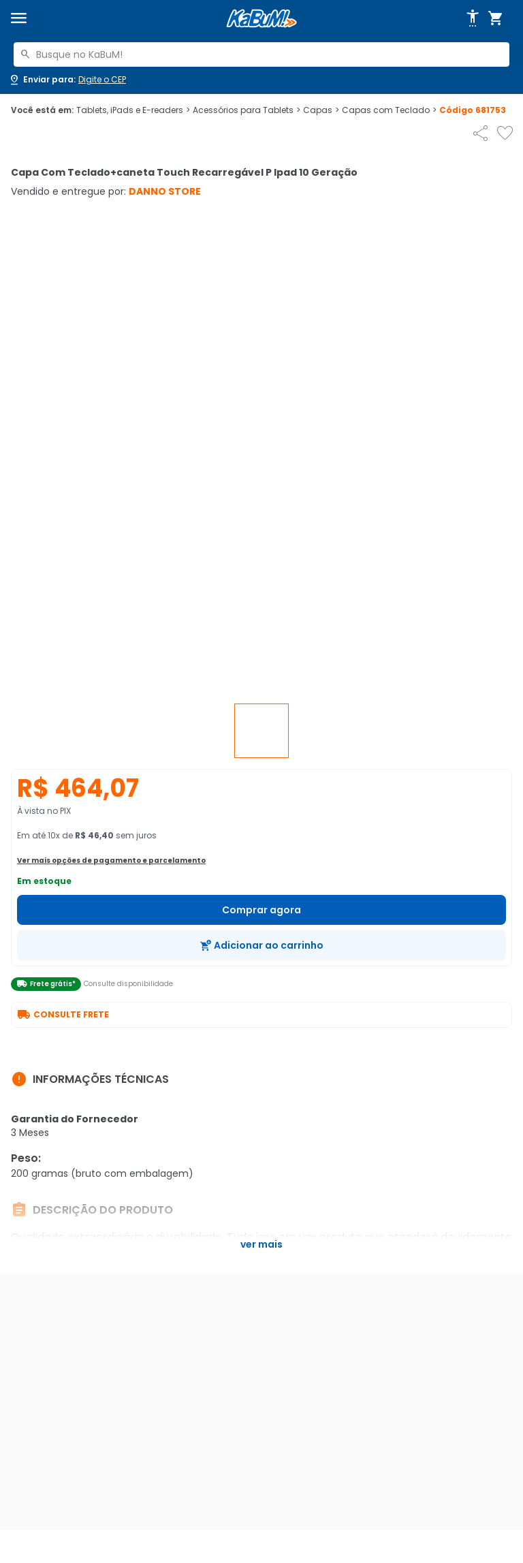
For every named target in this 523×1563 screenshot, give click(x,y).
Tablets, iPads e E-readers (133, 110)
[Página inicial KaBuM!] (261, 19)
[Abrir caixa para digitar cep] (67, 80)
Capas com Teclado (389, 110)
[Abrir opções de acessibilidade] (472, 18)
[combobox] (261, 54)
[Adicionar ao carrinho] (261, 945)
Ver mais (261, 1244)
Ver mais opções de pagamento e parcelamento (111, 860)
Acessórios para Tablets (246, 110)
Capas (321, 110)
